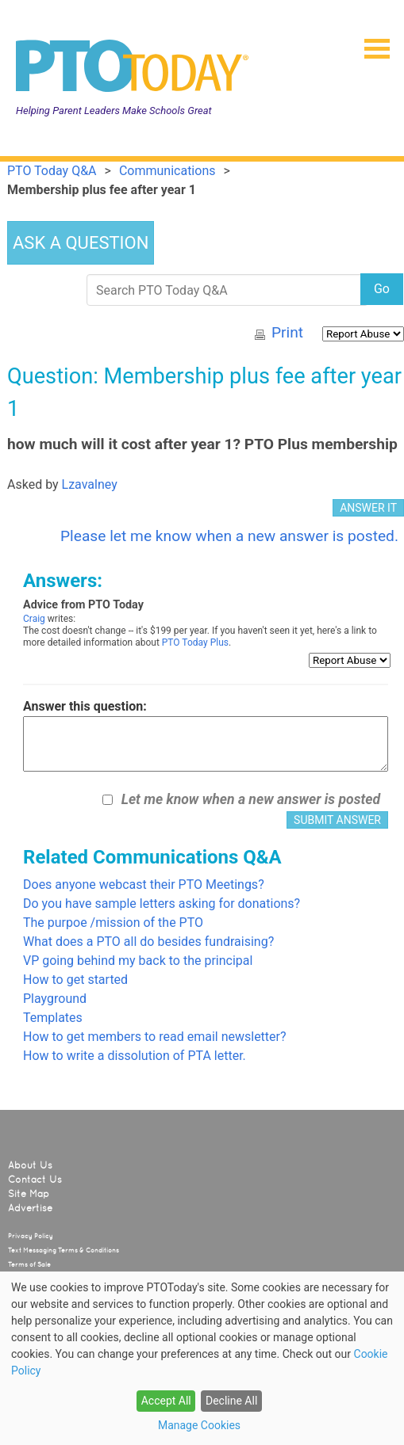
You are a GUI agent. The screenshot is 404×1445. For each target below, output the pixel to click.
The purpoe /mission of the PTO (113, 922)
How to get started (75, 979)
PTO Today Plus (195, 642)
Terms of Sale (29, 1264)
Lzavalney (89, 484)
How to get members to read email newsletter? (155, 1036)
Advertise (30, 1208)
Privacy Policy (30, 1236)
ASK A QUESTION (80, 243)
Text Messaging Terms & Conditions (63, 1250)
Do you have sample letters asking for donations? (161, 903)
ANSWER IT (368, 507)
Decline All (231, 1400)
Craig (34, 618)
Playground (55, 998)
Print (287, 332)
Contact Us (35, 1179)
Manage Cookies (199, 1425)
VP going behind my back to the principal (137, 960)
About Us (30, 1165)
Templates (53, 1017)
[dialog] (202, 1358)
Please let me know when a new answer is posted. (229, 536)
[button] (370, 43)
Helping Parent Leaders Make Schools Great (114, 110)
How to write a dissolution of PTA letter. (134, 1055)
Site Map (28, 1193)
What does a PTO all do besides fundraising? (148, 941)
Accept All (166, 1400)
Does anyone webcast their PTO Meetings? (143, 884)
